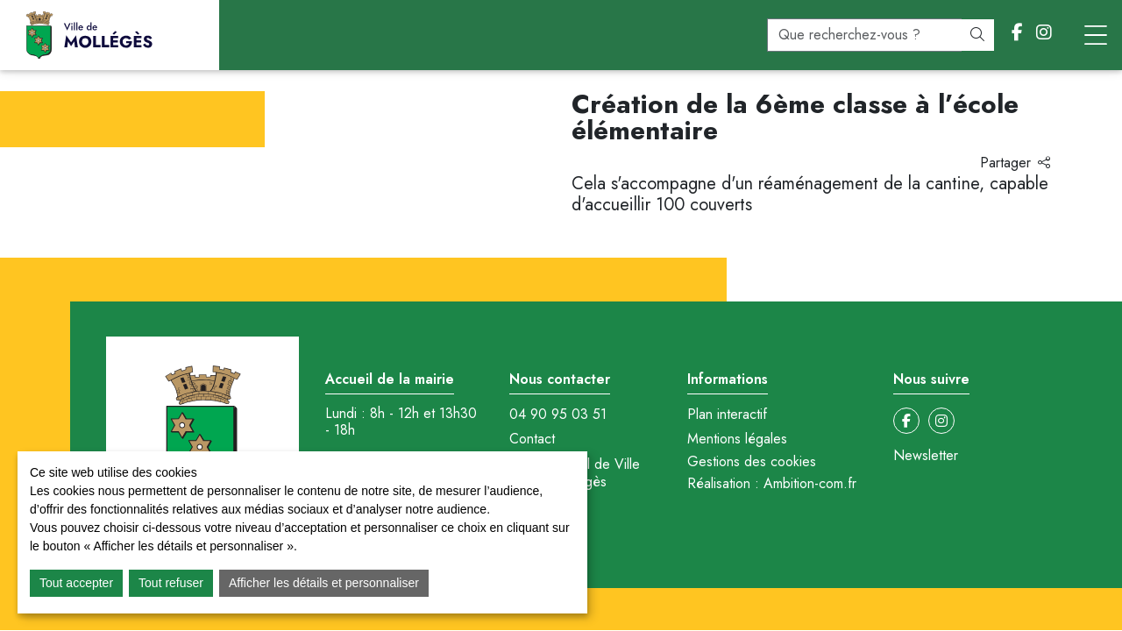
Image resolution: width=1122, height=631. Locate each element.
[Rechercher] (977, 35)
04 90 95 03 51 (558, 414)
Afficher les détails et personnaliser (324, 583)
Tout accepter (76, 583)
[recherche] (864, 35)
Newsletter (925, 455)
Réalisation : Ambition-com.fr (771, 483)
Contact (532, 439)
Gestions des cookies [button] (751, 461)
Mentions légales (737, 439)
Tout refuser (170, 583)
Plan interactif (727, 414)
